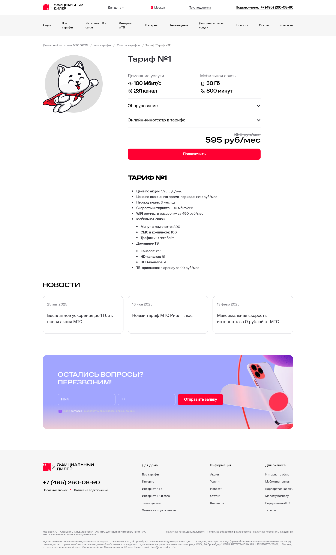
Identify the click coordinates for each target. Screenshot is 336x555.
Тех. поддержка (200, 7)
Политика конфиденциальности (185, 531)
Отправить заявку (200, 399)
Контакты (286, 25)
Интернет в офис (277, 474)
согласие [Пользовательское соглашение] (76, 411)
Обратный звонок (55, 490)
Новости (242, 25)
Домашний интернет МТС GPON (65, 45)
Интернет (152, 25)
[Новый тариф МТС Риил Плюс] (168, 315)
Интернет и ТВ (152, 489)
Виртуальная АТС (277, 503)
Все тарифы (150, 474)
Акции (47, 25)
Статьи (264, 25)
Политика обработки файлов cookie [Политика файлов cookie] (229, 531)
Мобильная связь (277, 481)
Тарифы (270, 510)
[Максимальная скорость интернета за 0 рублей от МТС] (253, 315)
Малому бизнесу (277, 496)
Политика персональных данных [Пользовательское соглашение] (273, 531)
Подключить (194, 154)
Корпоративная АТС (279, 489)
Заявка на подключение (91, 490)
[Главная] (63, 8)
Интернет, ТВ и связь (156, 496)
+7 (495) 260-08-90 (71, 483)
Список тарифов (128, 45)
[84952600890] (264, 8)
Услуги (214, 481)
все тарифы (102, 45)
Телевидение (179, 25)
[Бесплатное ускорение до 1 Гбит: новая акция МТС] (83, 315)
